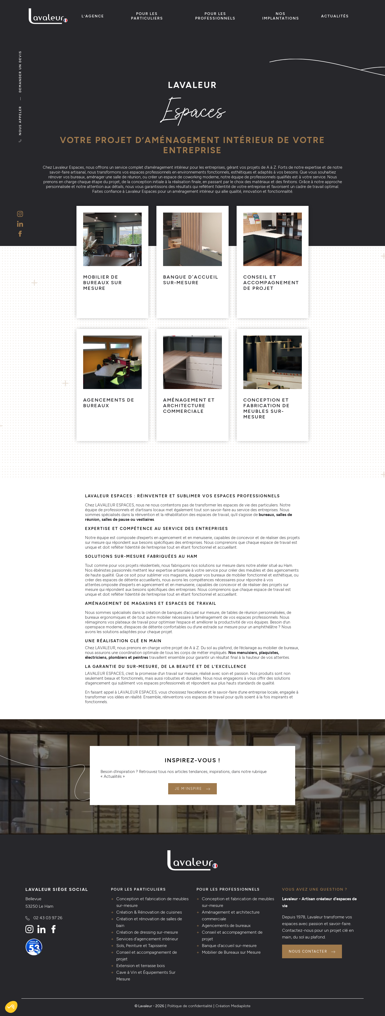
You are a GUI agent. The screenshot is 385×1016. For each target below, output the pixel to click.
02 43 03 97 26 (47, 917)
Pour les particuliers (147, 16)
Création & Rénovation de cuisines (149, 912)
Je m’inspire (188, 789)
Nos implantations (280, 16)
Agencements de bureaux (226, 925)
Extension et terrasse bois (140, 965)
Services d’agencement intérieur (147, 938)
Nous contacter (308, 951)
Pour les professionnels (215, 16)
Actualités (335, 16)
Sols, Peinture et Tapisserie (141, 945)
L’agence (93, 16)
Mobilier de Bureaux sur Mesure (231, 952)
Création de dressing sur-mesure (147, 932)
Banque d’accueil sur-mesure (229, 945)
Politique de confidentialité (189, 1005)
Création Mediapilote (233, 1005)
